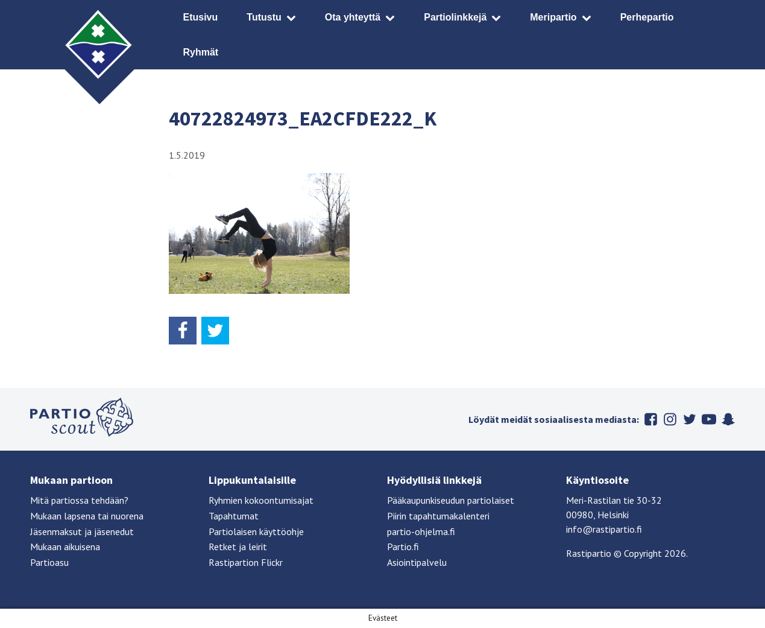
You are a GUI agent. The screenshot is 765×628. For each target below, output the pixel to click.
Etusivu (200, 17)
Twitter (689, 419)
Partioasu (49, 562)
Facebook (651, 419)
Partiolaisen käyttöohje (256, 531)
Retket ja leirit (238, 547)
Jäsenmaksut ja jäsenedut (82, 531)
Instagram (670, 419)
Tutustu (264, 17)
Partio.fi (403, 547)
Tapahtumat (234, 516)
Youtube (709, 419)
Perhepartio (647, 17)
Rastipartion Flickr (246, 562)
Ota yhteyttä (352, 17)
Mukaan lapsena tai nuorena (86, 516)
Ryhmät (201, 52)
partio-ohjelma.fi (421, 531)
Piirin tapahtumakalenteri (438, 516)
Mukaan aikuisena (65, 547)
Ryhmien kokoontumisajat (261, 500)
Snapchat (728, 419)
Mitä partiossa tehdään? (79, 500)
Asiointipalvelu (417, 562)
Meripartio (553, 17)
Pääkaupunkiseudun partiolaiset (450, 500)
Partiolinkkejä (455, 17)
